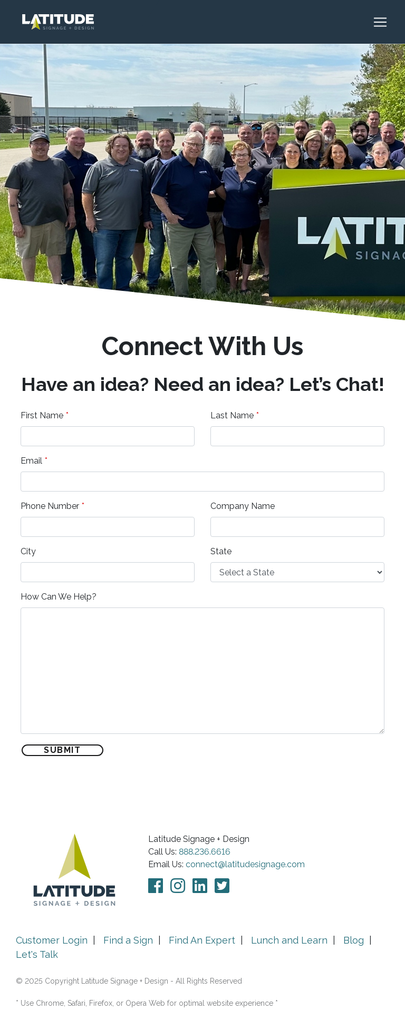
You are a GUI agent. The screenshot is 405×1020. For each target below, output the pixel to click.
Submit (62, 750)
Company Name (242, 506)
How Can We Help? (59, 597)
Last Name (232, 415)
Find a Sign (128, 940)
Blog (353, 940)
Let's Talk (37, 954)
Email (31, 461)
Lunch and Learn (289, 940)
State (221, 551)
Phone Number (50, 506)
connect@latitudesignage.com (245, 864)
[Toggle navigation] (385, 22)
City (28, 551)
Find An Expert (202, 940)
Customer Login (52, 940)
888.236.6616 (204, 852)
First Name (42, 415)
